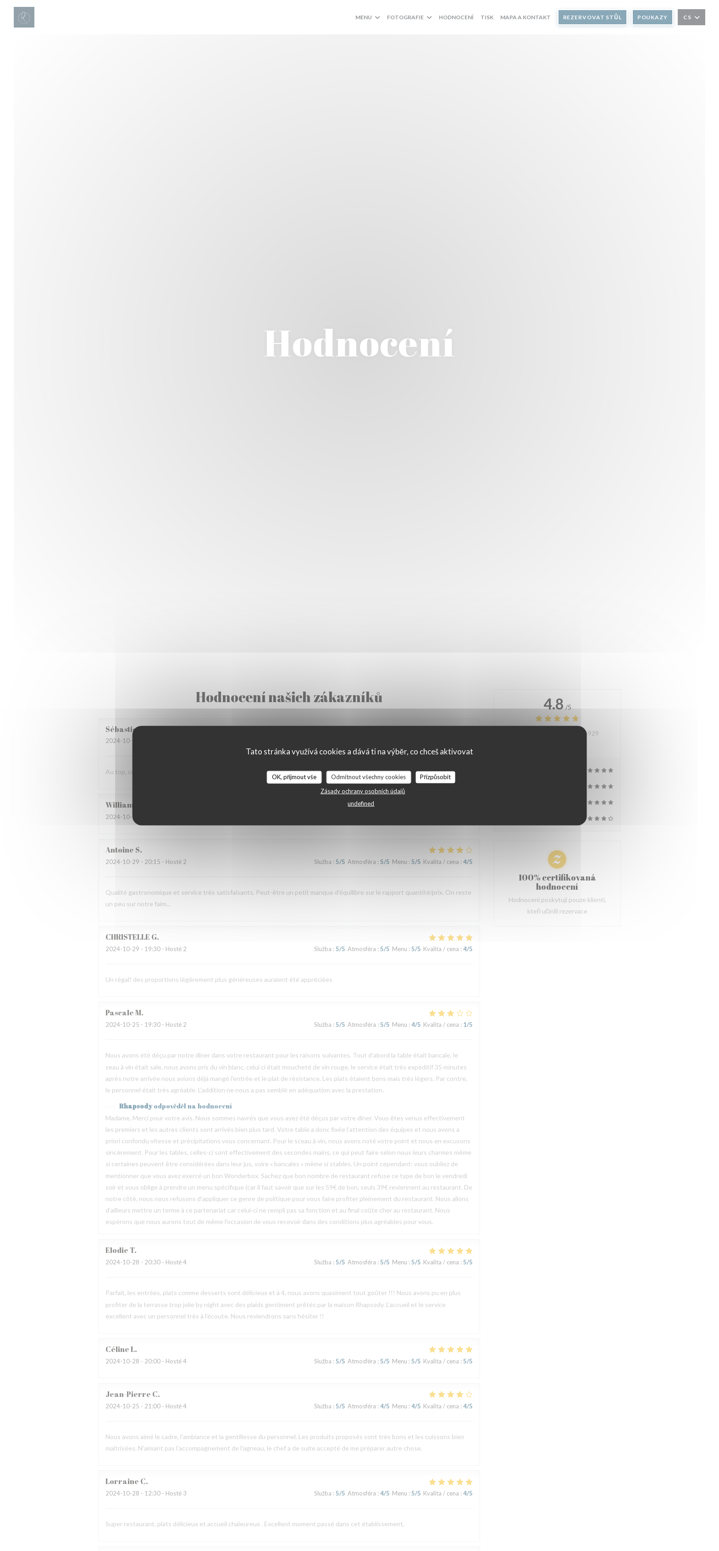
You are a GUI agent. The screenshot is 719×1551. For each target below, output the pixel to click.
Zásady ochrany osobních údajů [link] (363, 790)
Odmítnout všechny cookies (368, 777)
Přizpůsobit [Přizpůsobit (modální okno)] (435, 777)
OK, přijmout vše (294, 777)
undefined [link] (361, 803)
